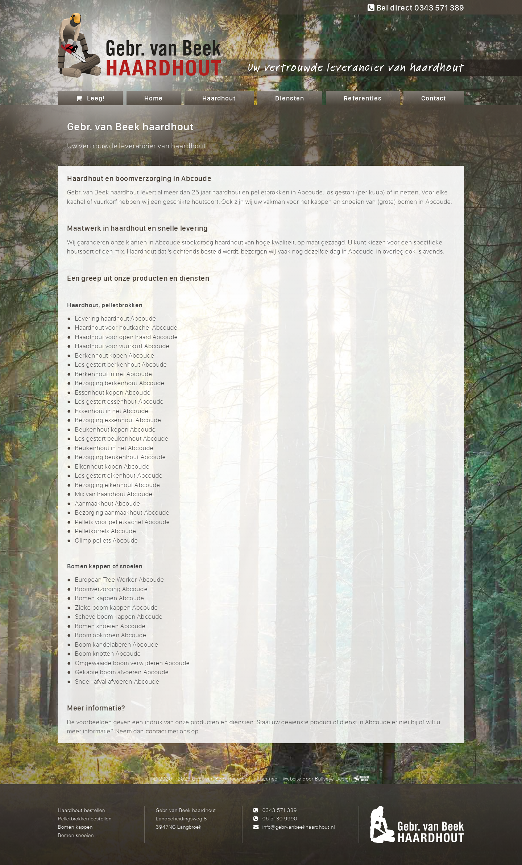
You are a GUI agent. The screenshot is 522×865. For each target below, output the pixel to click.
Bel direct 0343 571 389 (416, 8)
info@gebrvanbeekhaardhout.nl (298, 826)
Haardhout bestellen (81, 810)
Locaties (267, 778)
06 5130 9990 (279, 818)
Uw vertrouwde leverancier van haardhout (356, 67)
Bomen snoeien (76, 835)
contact (156, 731)
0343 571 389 (279, 810)
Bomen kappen (75, 826)
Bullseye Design (333, 778)
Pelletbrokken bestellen (85, 818)
